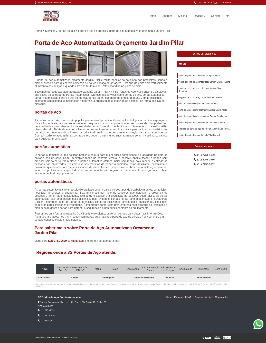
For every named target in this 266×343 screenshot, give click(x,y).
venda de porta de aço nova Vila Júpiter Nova (199, 76)
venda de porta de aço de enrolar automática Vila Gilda (203, 124)
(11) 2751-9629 (203, 2)
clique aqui (77, 240)
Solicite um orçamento (204, 54)
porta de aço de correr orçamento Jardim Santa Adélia (202, 111)
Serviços (198, 15)
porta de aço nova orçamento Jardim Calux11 (199, 105)
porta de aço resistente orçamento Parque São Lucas (202, 117)
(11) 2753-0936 (222, 2)
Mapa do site (221, 297)
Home (152, 15)
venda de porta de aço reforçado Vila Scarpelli (199, 137)
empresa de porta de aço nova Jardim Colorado (200, 98)
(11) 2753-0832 (204, 165)
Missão (182, 15)
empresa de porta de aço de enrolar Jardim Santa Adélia (204, 130)
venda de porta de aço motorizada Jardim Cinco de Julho (204, 82)
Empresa (167, 15)
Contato (216, 15)
